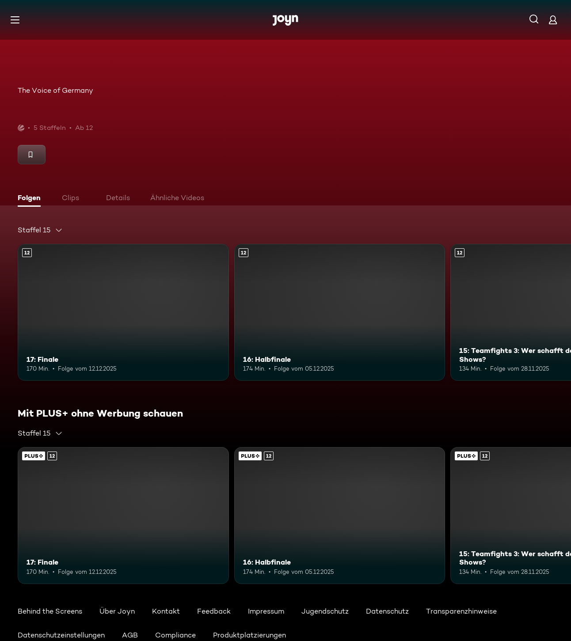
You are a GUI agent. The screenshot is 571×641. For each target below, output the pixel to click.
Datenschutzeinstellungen (61, 635)
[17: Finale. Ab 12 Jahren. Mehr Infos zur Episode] (123, 312)
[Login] (553, 19)
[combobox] (40, 230)
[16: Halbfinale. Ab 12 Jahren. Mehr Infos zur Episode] (339, 312)
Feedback (214, 611)
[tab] (31, 199)
